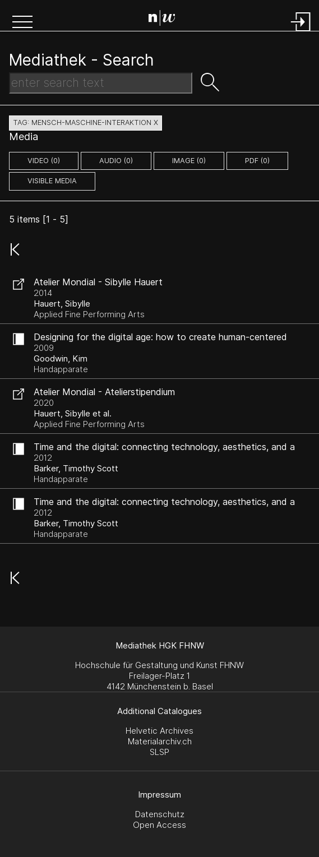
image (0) (189, 160)
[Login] (301, 32)
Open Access (159, 824)
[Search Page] (162, 19)
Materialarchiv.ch (160, 741)
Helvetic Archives (159, 730)
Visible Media (52, 181)
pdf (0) (257, 160)
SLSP (159, 752)
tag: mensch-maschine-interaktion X (85, 122)
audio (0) (116, 160)
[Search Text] (100, 83)
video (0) (43, 160)
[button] (22, 23)
